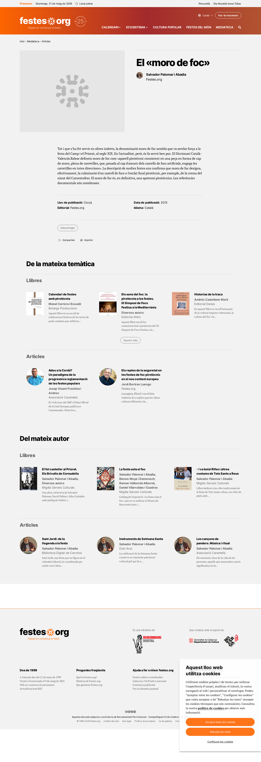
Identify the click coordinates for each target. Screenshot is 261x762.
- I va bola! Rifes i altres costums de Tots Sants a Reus (217, 471)
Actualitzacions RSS (31, 721)
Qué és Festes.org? (86, 710)
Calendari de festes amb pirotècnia (62, 296)
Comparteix (68, 240)
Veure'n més (130, 340)
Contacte (180, 753)
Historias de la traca (208, 294)
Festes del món (198, 27)
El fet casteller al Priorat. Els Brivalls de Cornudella (60, 471)
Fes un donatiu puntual (145, 721)
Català (205, 15)
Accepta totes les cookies (220, 722)
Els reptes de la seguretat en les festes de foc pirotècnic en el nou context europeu (141, 374)
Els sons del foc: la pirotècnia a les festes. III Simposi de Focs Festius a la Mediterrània (138, 300)
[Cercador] (239, 27)
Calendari (110, 27)
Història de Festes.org (88, 713)
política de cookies (211, 708)
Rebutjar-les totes (220, 731)
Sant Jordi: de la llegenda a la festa (55, 541)
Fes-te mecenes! (228, 15)
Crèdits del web (111, 753)
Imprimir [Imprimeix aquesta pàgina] (88, 240)
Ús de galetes (165, 753)
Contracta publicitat (144, 717)
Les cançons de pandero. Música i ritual (213, 541)
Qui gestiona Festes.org (89, 717)
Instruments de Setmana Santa (141, 539)
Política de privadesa (145, 753)
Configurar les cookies (220, 741)
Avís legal (126, 753)
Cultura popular (167, 27)
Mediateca (224, 27)
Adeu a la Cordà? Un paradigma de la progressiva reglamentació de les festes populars (68, 376)
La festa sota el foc (132, 469)
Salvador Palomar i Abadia (166, 74)
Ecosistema (135, 27)
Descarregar (68, 227)
